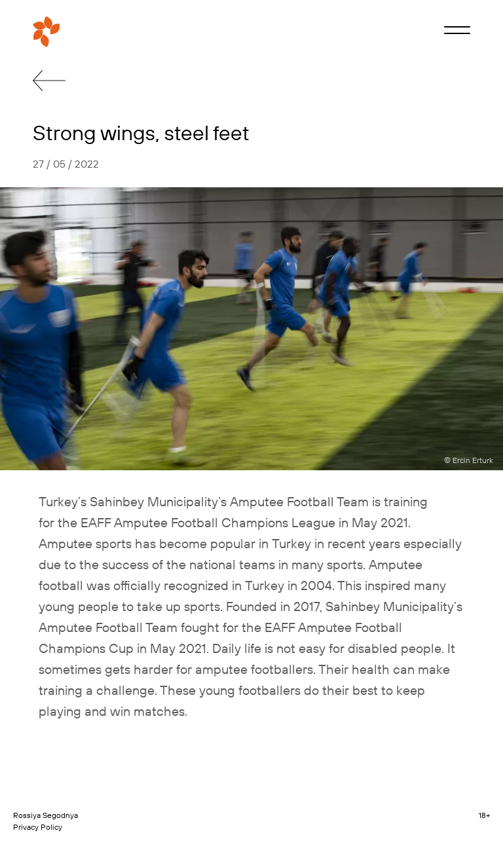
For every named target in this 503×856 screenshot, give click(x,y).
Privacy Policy (37, 827)
